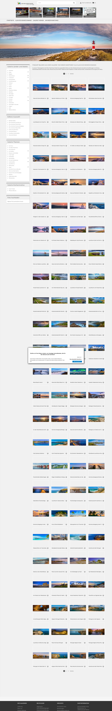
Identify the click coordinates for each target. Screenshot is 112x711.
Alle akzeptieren (77, 361)
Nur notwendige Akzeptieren (76, 359)
